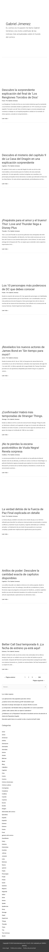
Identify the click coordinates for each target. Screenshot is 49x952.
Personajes (5, 874)
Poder (3, 292)
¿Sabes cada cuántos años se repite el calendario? (16, 710)
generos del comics (7, 835)
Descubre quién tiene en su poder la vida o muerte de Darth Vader (21, 719)
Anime (4, 752)
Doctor (4, 803)
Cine (3, 773)
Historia (4, 844)
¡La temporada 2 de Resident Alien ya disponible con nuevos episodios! (22, 707)
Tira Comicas (6, 933)
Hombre (4, 850)
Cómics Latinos (6, 785)
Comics (4, 779)
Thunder (4, 231)
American (4, 737)
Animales (4, 749)
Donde (4, 806)
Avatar (4, 755)
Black (3, 761)
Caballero (4, 767)
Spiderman (5, 906)
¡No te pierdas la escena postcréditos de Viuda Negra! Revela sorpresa (20, 447)
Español (4, 820)
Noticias (4, 862)
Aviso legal (6, 948)
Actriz (3, 734)
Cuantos (4, 800)
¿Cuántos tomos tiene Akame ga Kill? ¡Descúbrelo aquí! (18, 701)
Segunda (4, 891)
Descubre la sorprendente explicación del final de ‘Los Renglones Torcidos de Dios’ (20, 93)
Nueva (4, 865)
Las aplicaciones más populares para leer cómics (16, 698)
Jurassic (4, 856)
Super (3, 915)
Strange (4, 419)
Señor (3, 894)
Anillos (4, 740)
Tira (3, 930)
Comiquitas (5, 788)
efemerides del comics (8, 811)
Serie (3, 897)
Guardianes (5, 838)
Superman (5, 918)
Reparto (4, 888)
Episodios (5, 814)
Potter (3, 879)
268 (39, 677)
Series (4, 900)
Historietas (5, 847)
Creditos (4, 455)
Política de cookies (16, 948)
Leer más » (5, 118)
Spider (4, 903)
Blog (3, 764)
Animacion (5, 743)
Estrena (4, 651)
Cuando (4, 797)
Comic (4, 776)
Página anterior (9, 677)
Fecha (3, 829)
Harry (3, 841)
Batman (4, 758)
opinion (4, 868)
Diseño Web (29, 943)
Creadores (5, 791)
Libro (3, 859)
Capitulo (4, 166)
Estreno (4, 826)
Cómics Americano (7, 782)
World (3, 936)
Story (3, 909)
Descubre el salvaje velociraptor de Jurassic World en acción (19, 704)
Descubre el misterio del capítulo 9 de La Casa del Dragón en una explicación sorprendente (24, 158)
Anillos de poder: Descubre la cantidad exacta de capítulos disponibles (20, 574)
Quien (3, 882)
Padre (3, 871)
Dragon (4, 808)
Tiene (3, 927)
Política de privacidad (29, 948)
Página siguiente (39, 680)
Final (3, 100)
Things (4, 921)
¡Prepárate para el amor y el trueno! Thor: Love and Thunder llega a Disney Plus (24, 224)
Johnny (4, 853)
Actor (3, 358)
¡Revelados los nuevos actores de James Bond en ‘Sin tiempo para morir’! (23, 350)
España (4, 817)
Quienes (4, 885)
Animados (5, 746)
